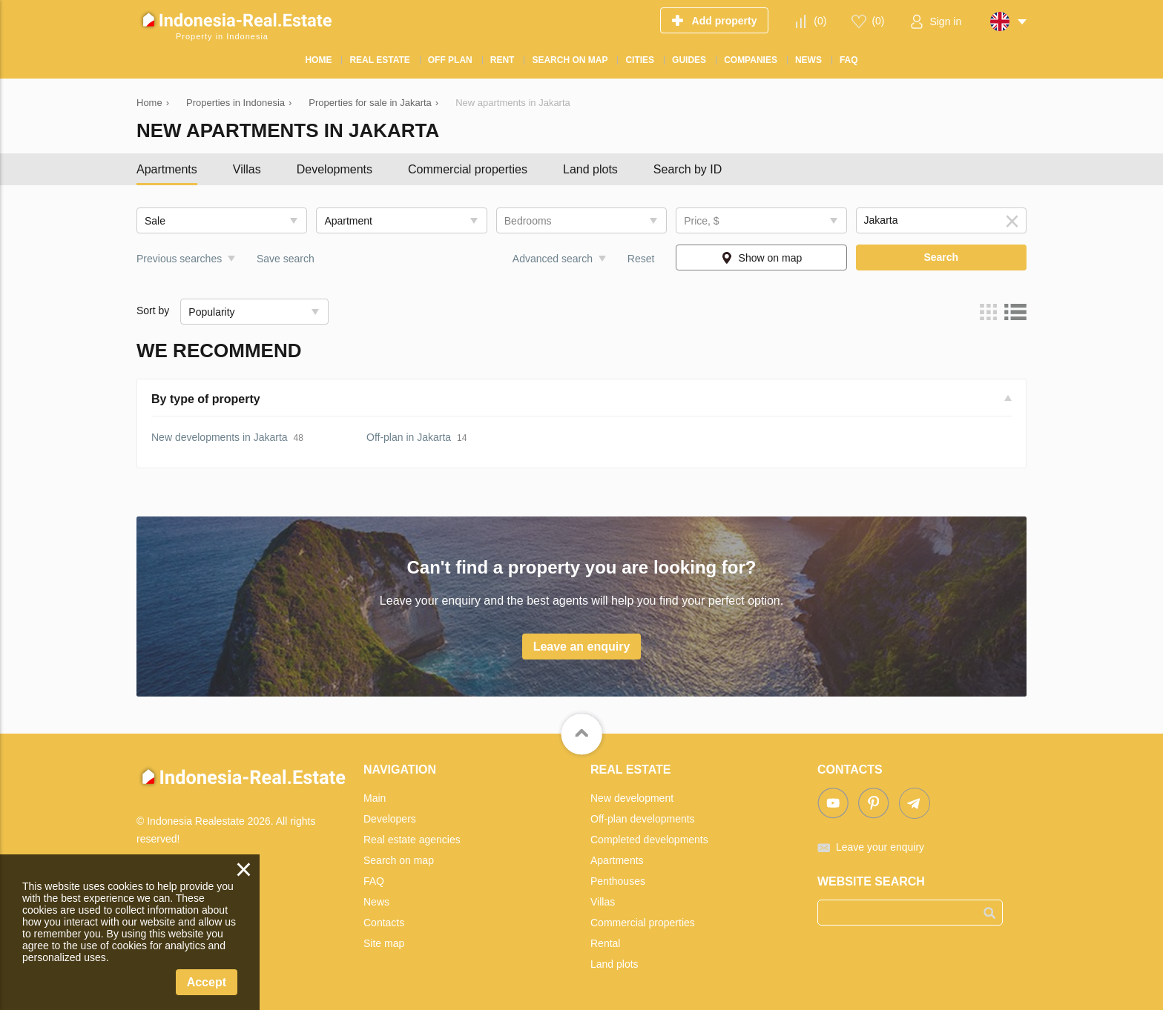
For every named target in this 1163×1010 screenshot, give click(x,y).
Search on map (398, 860)
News (376, 902)
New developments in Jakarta (219, 437)
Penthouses (617, 881)
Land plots (590, 169)
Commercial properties (467, 169)
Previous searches (179, 259)
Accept (206, 982)
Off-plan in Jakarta (408, 437)
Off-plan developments (642, 819)
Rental (605, 943)
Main (374, 798)
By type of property (205, 399)
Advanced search (553, 259)
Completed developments (649, 839)
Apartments (166, 169)
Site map (383, 943)
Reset (641, 259)
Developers (389, 819)
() (820, 21)
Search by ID (687, 169)
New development (631, 798)
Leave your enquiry (880, 847)
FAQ (373, 881)
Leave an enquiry (581, 646)
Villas (247, 169)
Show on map (771, 258)
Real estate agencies (412, 839)
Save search (285, 259)
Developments (334, 169)
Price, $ (701, 221)
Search (940, 257)
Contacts (383, 922)
